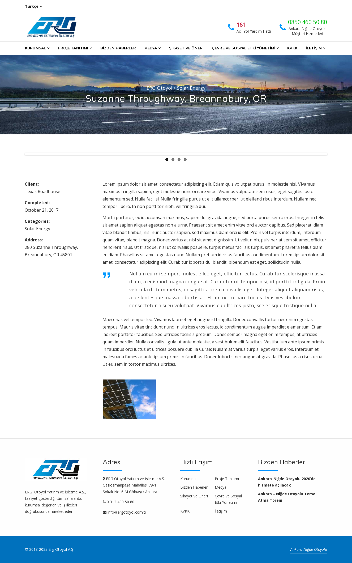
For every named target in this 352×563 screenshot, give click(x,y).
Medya (150, 48)
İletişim (314, 48)
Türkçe (31, 6)
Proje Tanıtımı (73, 48)
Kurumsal (35, 48)
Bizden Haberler (118, 48)
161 (241, 24)
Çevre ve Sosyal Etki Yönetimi (243, 48)
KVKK (292, 48)
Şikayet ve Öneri (186, 48)
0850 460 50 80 (307, 22)
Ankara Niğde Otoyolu (308, 549)
